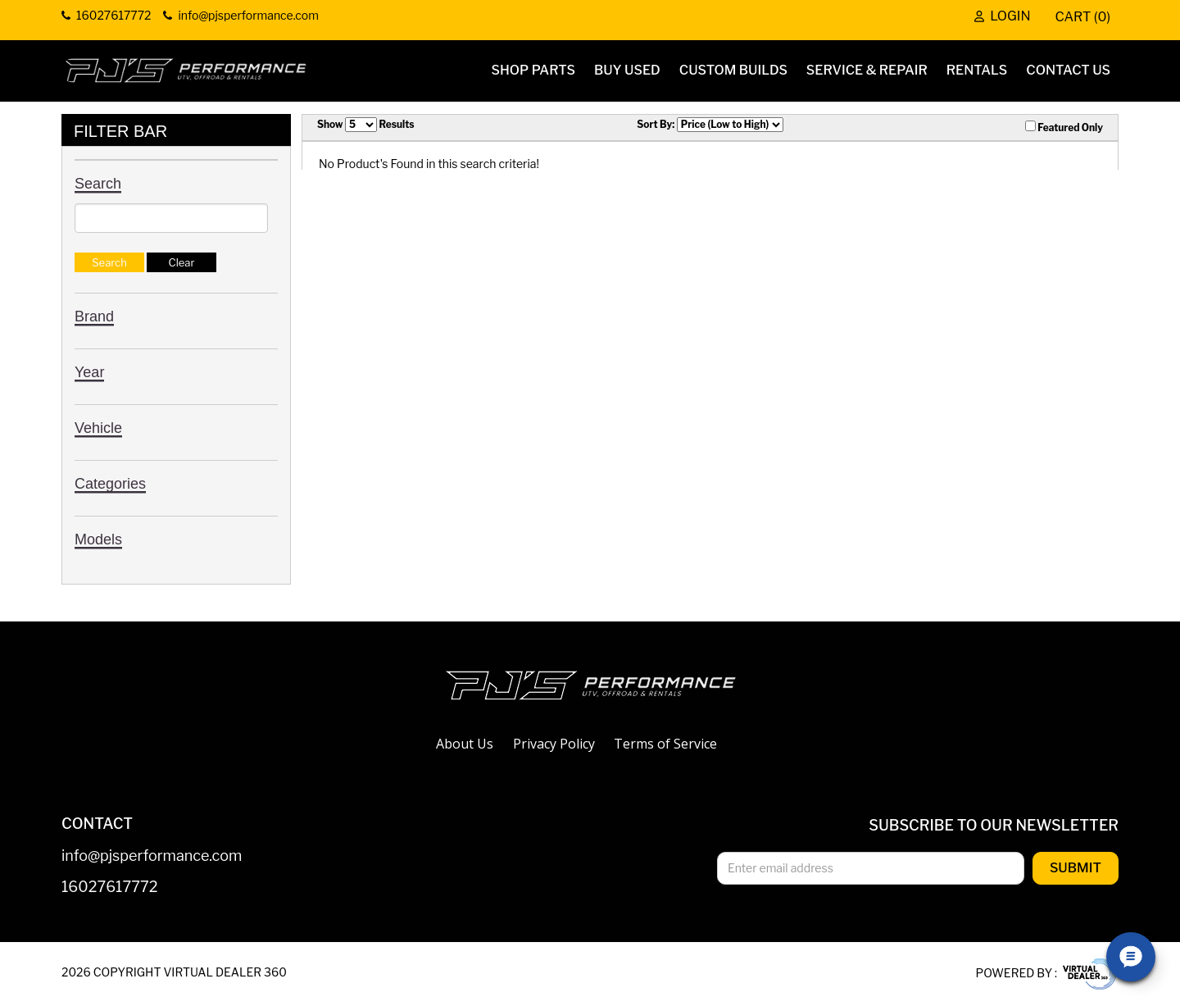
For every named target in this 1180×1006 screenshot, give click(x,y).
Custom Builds (733, 70)
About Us (464, 744)
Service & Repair (867, 70)
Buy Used (627, 70)
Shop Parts (533, 70)
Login (1002, 17)
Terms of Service (665, 744)
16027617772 (109, 887)
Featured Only (1064, 127)
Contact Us (1068, 70)
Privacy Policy (554, 744)
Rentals (977, 70)
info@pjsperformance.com (151, 856)
